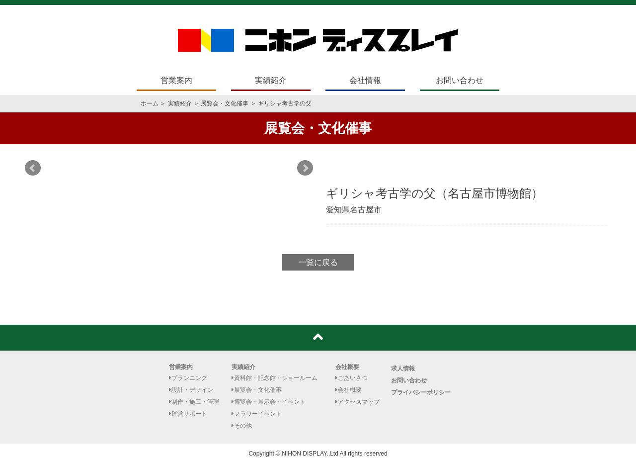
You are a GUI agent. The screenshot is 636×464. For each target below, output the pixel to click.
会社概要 (347, 367)
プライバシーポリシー (421, 392)
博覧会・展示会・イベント (269, 401)
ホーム (150, 103)
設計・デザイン (191, 389)
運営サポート (188, 413)
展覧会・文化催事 (224, 103)
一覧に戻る (318, 262)
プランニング (188, 377)
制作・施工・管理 (194, 401)
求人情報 (403, 368)
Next (305, 168)
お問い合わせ (459, 80)
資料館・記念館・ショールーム (275, 377)
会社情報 (365, 80)
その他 (242, 425)
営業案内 (176, 80)
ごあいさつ (351, 377)
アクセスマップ (357, 401)
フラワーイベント (257, 413)
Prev (33, 168)
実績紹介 (271, 80)
